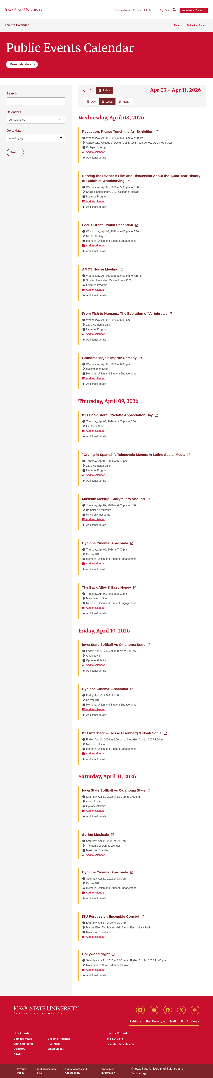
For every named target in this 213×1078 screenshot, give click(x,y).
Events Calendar (17, 25)
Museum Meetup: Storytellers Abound (116, 498)
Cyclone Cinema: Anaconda (107, 543)
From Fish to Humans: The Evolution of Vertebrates (127, 313)
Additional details (96, 157)
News (17, 1053)
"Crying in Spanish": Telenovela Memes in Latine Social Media (136, 454)
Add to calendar (93, 152)
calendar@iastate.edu (120, 1044)
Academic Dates (192, 10)
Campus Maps (122, 10)
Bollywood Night (98, 954)
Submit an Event (196, 25)
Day (91, 101)
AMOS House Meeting (102, 269)
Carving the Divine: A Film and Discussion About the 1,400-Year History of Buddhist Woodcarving (141, 178)
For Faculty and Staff (161, 1021)
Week (107, 101)
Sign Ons (164, 10)
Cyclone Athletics (59, 1038)
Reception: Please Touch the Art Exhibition (120, 131)
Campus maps (23, 1038)
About (177, 25)
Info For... (149, 10)
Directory (19, 1048)
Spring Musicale (98, 834)
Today (104, 90)
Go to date (14, 130)
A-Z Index (54, 1043)
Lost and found (23, 1043)
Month (124, 101)
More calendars (21, 64)
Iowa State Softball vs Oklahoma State (116, 644)
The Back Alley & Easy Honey (109, 587)
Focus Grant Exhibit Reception (110, 225)
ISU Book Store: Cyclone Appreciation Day (120, 415)
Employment (56, 1048)
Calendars (14, 112)
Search (12, 93)
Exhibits (137, 10)
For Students (190, 1021)
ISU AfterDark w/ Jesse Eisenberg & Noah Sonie (124, 733)
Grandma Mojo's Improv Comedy (112, 357)
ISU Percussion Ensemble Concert (113, 916)
